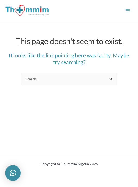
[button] (13, 173)
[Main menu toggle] (128, 10)
